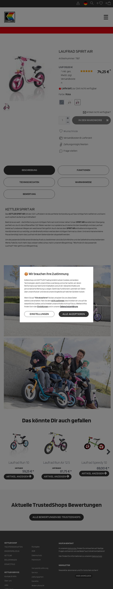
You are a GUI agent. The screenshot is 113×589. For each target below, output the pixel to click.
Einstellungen (39, 314)
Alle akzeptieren (74, 314)
